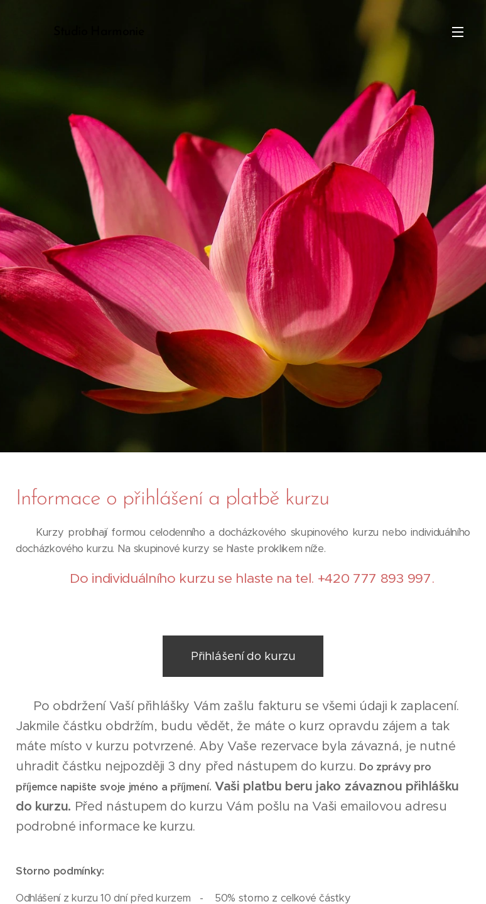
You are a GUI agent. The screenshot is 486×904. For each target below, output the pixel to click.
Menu (457, 32)
